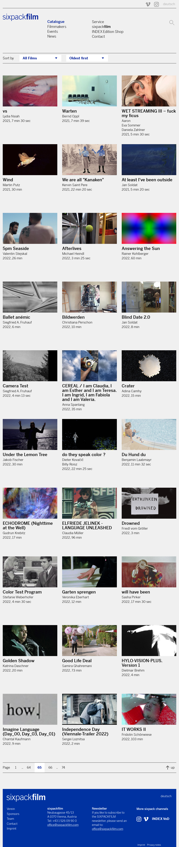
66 (50, 768)
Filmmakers (56, 26)
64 (29, 768)
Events (52, 31)
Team (10, 819)
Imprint (11, 828)
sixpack (101, 26)
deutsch (169, 4)
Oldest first (78, 58)
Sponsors (13, 814)
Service (98, 22)
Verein (11, 809)
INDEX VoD (160, 819)
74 (63, 768)
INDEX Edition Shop (107, 31)
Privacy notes (154, 844)
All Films (30, 58)
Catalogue (55, 22)
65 (40, 768)
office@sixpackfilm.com (63, 825)
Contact (98, 36)
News (51, 36)
